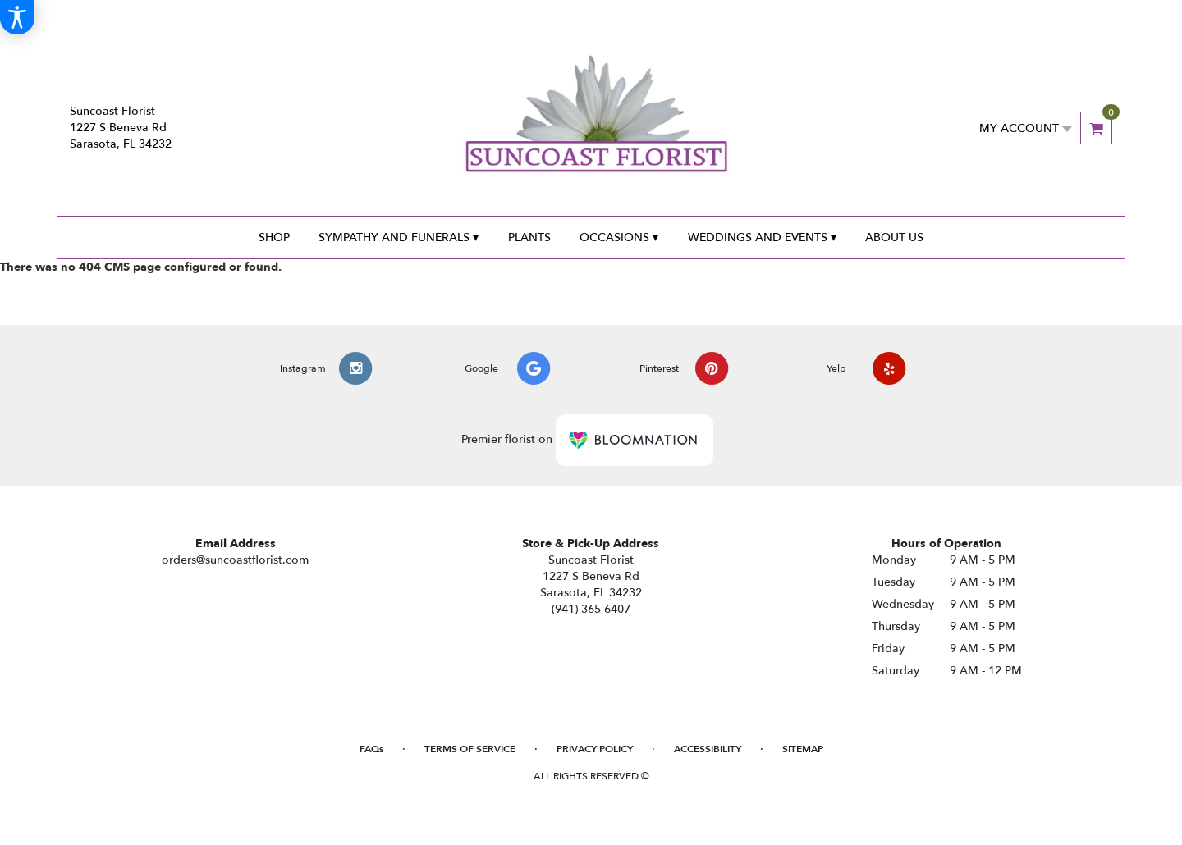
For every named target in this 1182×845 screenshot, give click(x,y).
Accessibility (707, 749)
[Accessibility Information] (17, 17)
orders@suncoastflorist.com (235, 560)
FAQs (371, 749)
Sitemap (802, 749)
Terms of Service (469, 749)
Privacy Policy (595, 749)
